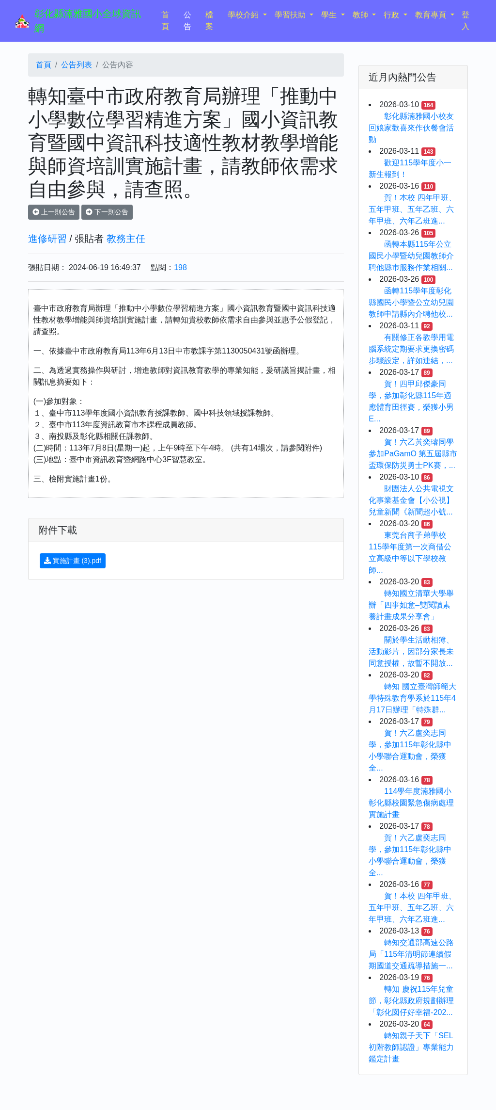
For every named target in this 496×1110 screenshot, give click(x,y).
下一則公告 (107, 212)
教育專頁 (431, 15)
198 (180, 267)
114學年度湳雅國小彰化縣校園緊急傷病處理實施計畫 (411, 803)
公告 (187, 21)
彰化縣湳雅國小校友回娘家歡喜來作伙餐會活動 (411, 128)
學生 (330, 15)
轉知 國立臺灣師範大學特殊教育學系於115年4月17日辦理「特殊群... (412, 698)
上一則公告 (53, 212)
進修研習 (47, 238)
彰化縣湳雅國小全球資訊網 (87, 20)
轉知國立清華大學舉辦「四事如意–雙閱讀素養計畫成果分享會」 (411, 605)
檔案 (209, 21)
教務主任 (126, 238)
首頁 (170, 21)
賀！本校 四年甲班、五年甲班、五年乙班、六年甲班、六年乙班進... (412, 209)
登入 (465, 21)
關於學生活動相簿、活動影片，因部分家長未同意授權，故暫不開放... (411, 651)
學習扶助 (291, 15)
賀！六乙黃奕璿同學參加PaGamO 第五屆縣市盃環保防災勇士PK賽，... (413, 453)
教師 (361, 15)
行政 (392, 15)
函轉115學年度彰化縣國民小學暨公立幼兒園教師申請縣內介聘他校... (411, 302)
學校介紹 (244, 15)
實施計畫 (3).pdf (72, 560)
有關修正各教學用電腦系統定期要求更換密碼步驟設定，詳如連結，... (411, 349)
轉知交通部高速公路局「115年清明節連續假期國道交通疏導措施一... (411, 954)
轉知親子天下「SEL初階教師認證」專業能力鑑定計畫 (411, 1047)
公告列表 (76, 65)
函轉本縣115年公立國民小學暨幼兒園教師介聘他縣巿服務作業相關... (411, 256)
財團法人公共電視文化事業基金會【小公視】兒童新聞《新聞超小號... (411, 500)
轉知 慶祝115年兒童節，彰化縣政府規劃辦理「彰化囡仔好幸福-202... (411, 1000)
